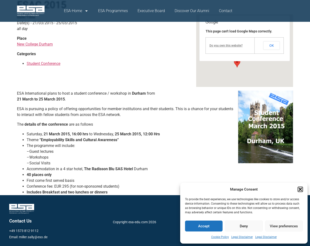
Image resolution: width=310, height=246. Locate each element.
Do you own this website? (226, 45)
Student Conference (43, 63)
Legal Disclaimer (242, 237)
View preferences (284, 226)
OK (271, 45)
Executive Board (151, 10)
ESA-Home (76, 11)
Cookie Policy (220, 237)
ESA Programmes (113, 10)
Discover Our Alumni (192, 10)
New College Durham (35, 44)
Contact (225, 10)
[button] (300, 189)
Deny (244, 226)
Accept (203, 226)
